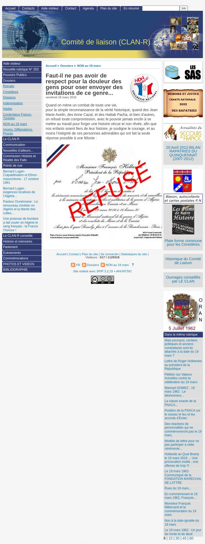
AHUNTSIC (124, 271)
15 (170, 538)
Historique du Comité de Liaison (183, 261)
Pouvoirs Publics (15, 75)
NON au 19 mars (89, 65)
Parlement (10, 247)
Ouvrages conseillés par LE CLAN (183, 279)
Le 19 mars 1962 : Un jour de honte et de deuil (183, 532)
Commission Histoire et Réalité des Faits (19, 158)
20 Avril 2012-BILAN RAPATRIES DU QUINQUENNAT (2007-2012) (183, 153)
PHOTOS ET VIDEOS (18, 264)
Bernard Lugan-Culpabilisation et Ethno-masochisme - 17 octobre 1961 (21, 177)
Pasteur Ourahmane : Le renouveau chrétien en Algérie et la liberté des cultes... (20, 207)
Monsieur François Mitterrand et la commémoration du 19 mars (180, 509)
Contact (70, 8)
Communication (14, 145)
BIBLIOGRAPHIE (15, 269)
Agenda (88, 8)
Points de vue (12, 165)
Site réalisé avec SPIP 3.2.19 (93, 271)
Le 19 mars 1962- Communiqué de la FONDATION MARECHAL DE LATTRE (183, 477)
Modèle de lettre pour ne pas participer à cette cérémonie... (182, 444)
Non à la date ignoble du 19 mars (182, 522)
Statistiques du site (134, 254)
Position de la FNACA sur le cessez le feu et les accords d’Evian (182, 414)
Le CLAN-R (11, 139)
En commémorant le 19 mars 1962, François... (181, 496)
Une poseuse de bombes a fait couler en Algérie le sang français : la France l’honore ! (20, 224)
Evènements (12, 253)
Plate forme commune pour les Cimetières (183, 243)
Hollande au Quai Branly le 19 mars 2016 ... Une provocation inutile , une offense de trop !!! (182, 460)
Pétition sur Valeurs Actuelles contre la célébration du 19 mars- (181, 378)
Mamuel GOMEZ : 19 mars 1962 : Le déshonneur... (179, 391)
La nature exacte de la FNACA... (180, 403)
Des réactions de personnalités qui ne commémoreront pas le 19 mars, (183, 429)
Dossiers (66, 65)
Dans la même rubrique (181, 334)
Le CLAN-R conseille (18, 236)
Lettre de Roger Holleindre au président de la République (183, 365)
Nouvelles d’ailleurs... (18, 150)
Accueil (51, 65)
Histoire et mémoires (17, 241)
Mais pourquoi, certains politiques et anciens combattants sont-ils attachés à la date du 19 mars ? (181, 347)
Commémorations (15, 258)
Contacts (28, 8)
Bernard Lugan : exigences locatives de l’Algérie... (19, 192)
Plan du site (108, 8)
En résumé (131, 8)
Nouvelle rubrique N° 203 (21, 69)
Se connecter (109, 254)
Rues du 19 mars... (178, 488)
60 (191, 538)
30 (178, 538)
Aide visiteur (50, 8)
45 (184, 538)
